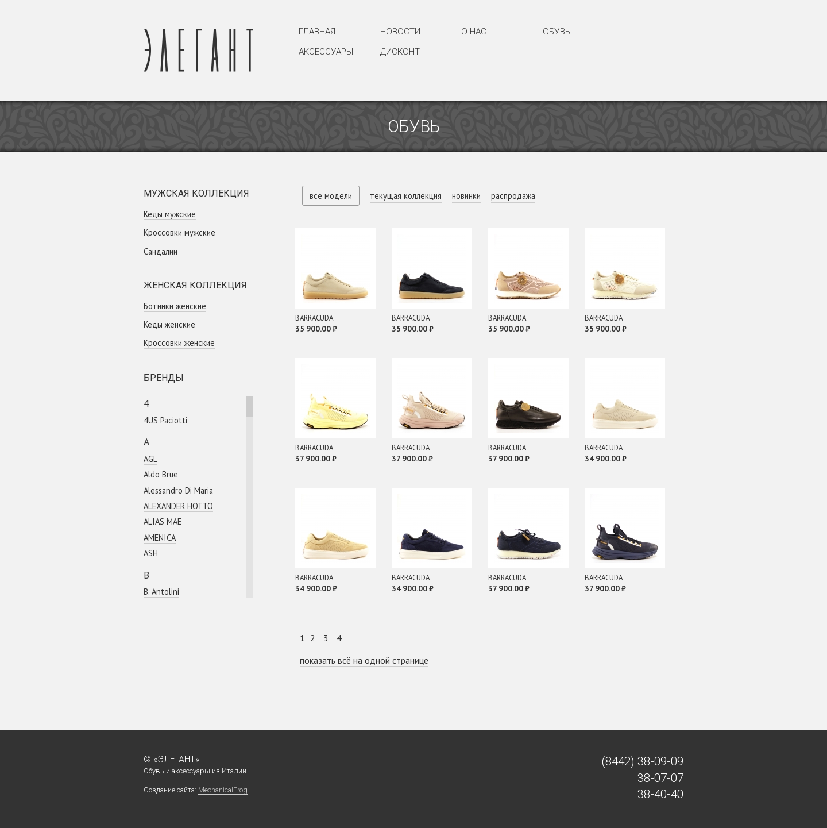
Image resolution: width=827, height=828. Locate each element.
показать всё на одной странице (364, 660)
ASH (151, 553)
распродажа (513, 195)
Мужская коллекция (196, 193)
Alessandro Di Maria (178, 490)
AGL (150, 458)
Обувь (556, 31)
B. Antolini (161, 591)
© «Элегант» (171, 759)
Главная (317, 31)
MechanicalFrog (223, 789)
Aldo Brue (161, 474)
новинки (466, 195)
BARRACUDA (314, 318)
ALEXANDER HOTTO (178, 505)
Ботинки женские (175, 306)
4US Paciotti (165, 420)
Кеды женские (169, 324)
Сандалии (160, 251)
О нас (473, 31)
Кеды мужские (170, 214)
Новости (400, 31)
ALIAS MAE (162, 521)
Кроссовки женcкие (179, 342)
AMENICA (160, 537)
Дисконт (400, 52)
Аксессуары (326, 52)
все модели (331, 195)
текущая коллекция (406, 195)
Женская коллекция (195, 285)
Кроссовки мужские (179, 232)
